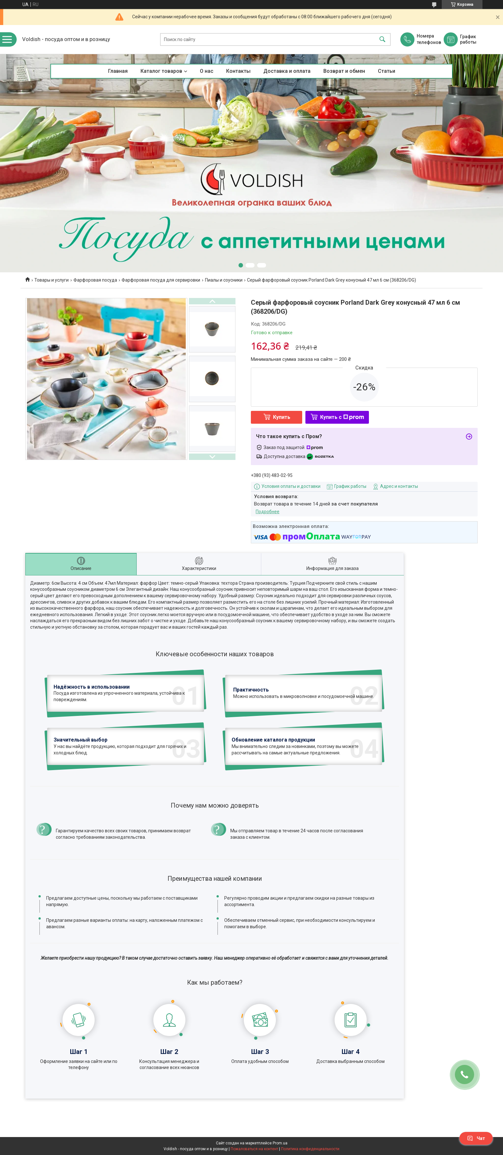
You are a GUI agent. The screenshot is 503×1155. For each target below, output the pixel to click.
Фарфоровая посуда (95, 280)
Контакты (238, 71)
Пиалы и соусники (224, 280)
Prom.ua (280, 1143)
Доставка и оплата (287, 71)
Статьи (386, 71)
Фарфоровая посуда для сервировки (161, 280)
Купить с (342, 417)
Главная (118, 71)
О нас (206, 71)
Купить (281, 417)
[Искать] (382, 40)
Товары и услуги (51, 280)
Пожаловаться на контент (254, 1149)
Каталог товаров (161, 71)
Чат (476, 1138)
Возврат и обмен (344, 71)
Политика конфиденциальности (310, 1149)
